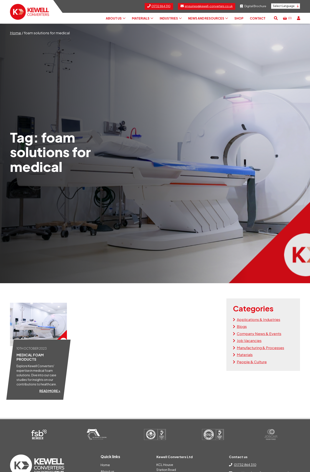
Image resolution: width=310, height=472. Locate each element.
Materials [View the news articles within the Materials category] (245, 354)
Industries (171, 18)
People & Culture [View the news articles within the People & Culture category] (252, 361)
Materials (142, 18)
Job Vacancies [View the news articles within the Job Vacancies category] (249, 340)
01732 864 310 (245, 464)
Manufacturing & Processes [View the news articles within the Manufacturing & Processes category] (260, 347)
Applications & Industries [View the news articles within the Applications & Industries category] (258, 319)
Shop (238, 18)
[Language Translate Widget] (285, 6)
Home (15, 32)
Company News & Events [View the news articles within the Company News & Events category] (259, 333)
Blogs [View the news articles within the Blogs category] (242, 326)
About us (115, 18)
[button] (276, 18)
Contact (257, 18)
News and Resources (208, 18)
